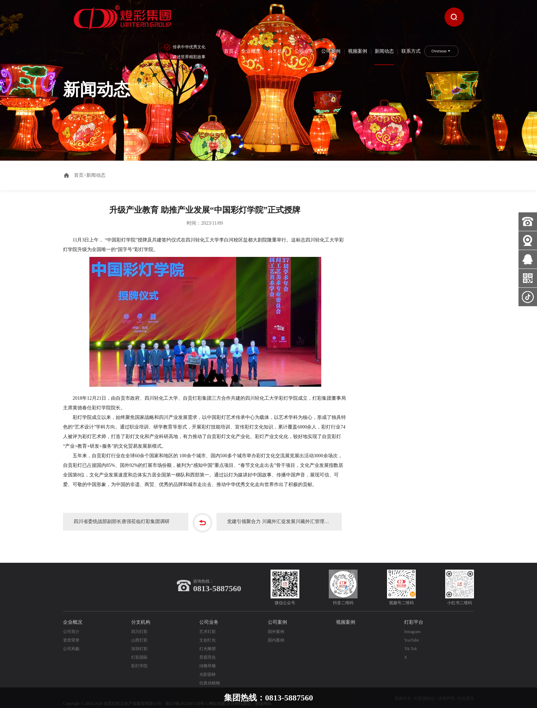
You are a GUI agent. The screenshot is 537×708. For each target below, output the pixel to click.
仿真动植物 (209, 677)
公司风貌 (71, 643)
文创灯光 (207, 634)
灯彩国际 (139, 651)
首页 (229, 51)
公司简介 (71, 625)
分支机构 (277, 51)
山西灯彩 (139, 634)
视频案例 (357, 51)
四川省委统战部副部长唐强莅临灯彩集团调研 (125, 516)
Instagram (412, 625)
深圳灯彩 (139, 643)
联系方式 (411, 51)
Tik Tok (410, 643)
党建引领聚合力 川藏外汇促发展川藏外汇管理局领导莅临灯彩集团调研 (286, 516)
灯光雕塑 (207, 643)
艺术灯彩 (207, 625)
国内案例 (276, 634)
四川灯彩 (139, 625)
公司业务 (304, 51)
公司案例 (330, 51)
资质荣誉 (71, 634)
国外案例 (276, 625)
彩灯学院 (139, 660)
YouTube (411, 634)
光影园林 (207, 668)
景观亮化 (207, 651)
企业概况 (250, 51)
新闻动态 (384, 51)
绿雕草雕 (207, 660)
